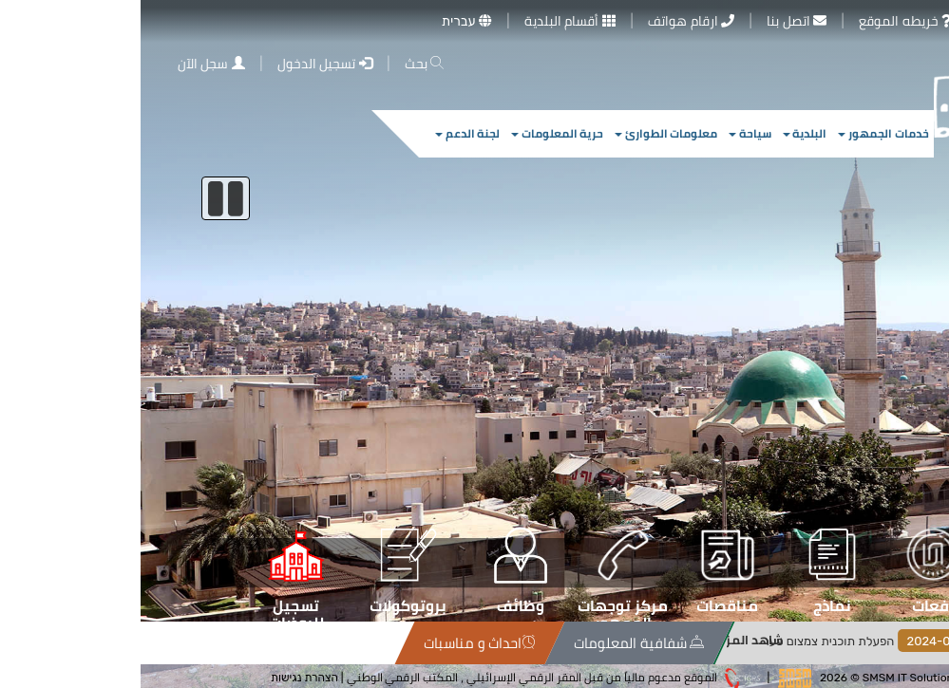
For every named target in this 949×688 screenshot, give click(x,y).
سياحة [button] (609, 133)
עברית (326, 21)
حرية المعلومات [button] (416, 133)
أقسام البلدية (429, 21)
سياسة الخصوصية (244, 643)
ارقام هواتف (550, 21)
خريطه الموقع (764, 21)
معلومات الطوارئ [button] (525, 133)
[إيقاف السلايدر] (85, 198)
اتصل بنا (656, 21)
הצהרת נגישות (164, 677)
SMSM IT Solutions (770, 677)
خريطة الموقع (145, 643)
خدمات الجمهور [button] (742, 133)
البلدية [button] (664, 133)
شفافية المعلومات (619, 642)
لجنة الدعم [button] (326, 133)
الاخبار (913, 642)
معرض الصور (889, 21)
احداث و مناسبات (459, 642)
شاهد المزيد (711, 640)
